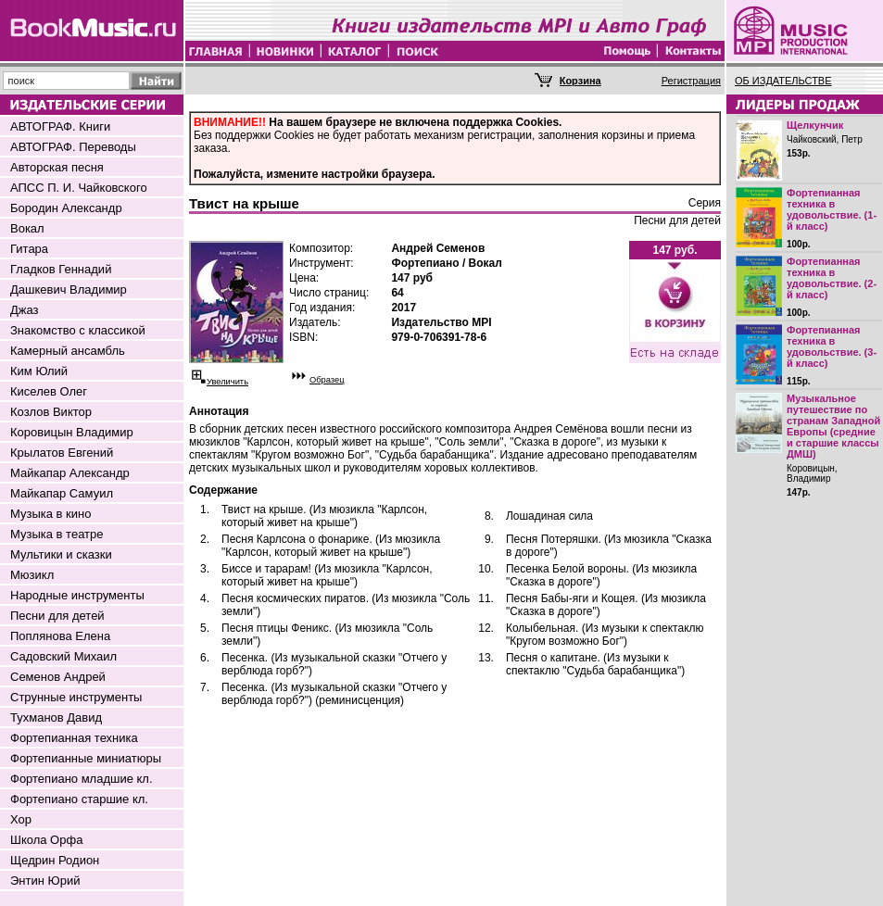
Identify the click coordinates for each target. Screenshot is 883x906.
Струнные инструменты (76, 697)
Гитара (29, 249)
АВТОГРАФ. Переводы (73, 147)
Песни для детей (57, 616)
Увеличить (227, 381)
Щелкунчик (815, 125)
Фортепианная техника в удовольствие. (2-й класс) (832, 278)
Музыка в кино (50, 514)
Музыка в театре (57, 534)
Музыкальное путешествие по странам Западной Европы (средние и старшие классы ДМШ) (833, 426)
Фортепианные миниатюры (85, 758)
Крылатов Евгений (61, 452)
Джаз (24, 310)
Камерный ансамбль (67, 351)
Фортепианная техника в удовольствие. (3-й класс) (832, 346)
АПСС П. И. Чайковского (78, 188)
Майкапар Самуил (61, 493)
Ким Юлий (39, 371)
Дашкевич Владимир (68, 289)
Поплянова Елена (60, 636)
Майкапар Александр (70, 473)
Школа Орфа (46, 840)
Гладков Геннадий (60, 269)
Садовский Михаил (63, 656)
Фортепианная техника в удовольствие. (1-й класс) (832, 209)
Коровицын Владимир (71, 432)
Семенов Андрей (58, 677)
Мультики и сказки (61, 554)
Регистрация (691, 80)
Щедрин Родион (54, 860)
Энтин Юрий (45, 880)
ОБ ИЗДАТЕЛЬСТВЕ (783, 80)
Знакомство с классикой (77, 330)
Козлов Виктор (51, 412)
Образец (327, 379)
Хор (21, 819)
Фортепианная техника (74, 738)
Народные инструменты (77, 595)
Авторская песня (57, 167)
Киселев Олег (48, 391)
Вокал (27, 228)
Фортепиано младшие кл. (81, 779)
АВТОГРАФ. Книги (60, 126)
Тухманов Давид (56, 717)
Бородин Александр (66, 208)
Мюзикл (32, 575)
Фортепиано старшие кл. (79, 799)
